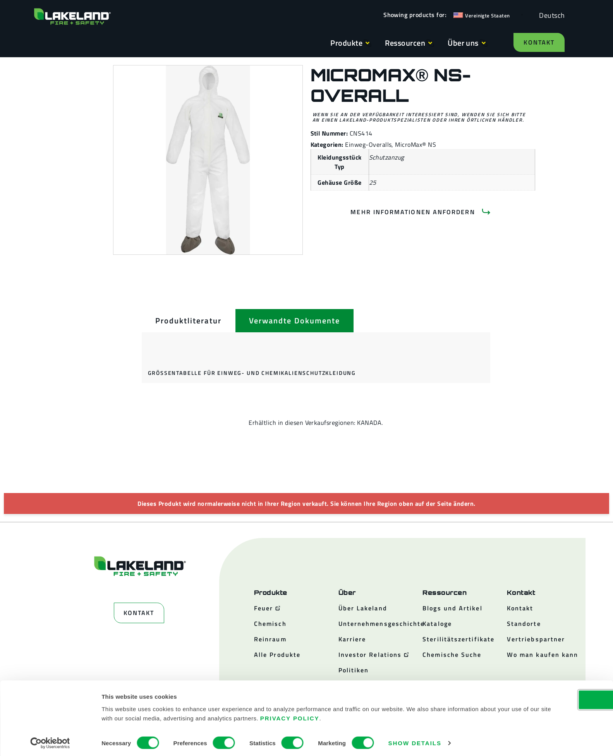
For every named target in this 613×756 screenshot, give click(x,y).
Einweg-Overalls (368, 144)
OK (548, 697)
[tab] (188, 320)
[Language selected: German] (550, 15)
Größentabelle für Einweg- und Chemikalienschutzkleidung (252, 373)
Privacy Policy (394, 715)
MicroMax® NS (415, 144)
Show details (414, 740)
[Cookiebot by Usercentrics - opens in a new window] (50, 741)
